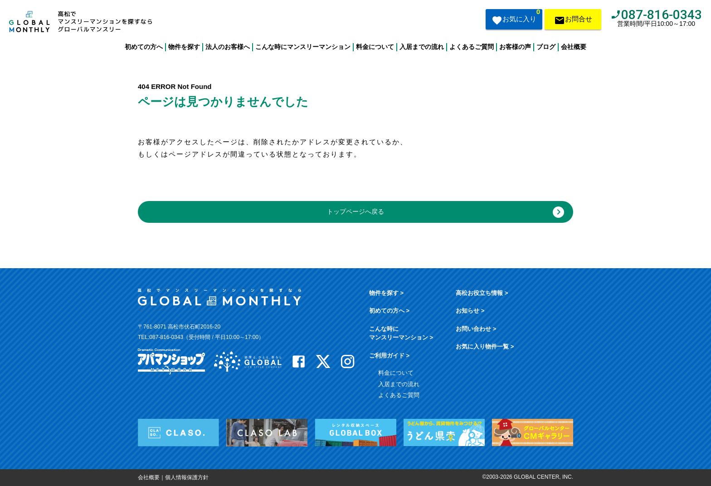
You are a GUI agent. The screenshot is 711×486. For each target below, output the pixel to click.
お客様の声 (515, 46)
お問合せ (573, 21)
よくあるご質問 (471, 46)
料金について (375, 46)
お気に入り (516, 18)
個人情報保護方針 (187, 477)
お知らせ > (470, 310)
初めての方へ (144, 46)
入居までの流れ (421, 46)
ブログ (545, 46)
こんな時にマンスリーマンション (303, 46)
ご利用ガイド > (389, 355)
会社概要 (573, 46)
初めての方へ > (389, 310)
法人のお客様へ (227, 46)
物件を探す (184, 46)
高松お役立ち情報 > (482, 293)
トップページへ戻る (445, 212)
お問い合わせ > (476, 328)
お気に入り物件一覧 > (485, 346)
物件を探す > (386, 293)
